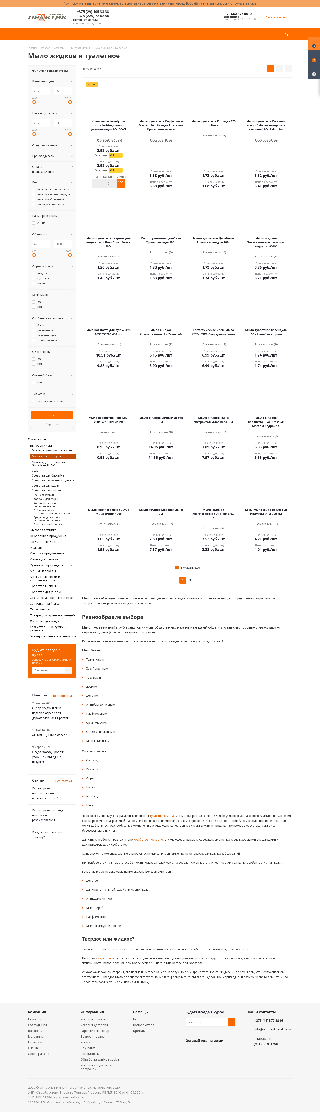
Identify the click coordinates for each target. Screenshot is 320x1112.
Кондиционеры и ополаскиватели (45, 504)
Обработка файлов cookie (100, 1059)
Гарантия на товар (95, 1031)
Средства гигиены (44, 586)
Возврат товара (93, 1036)
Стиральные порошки (48, 524)
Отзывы (34, 1048)
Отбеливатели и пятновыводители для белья (52, 511)
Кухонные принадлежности (51, 565)
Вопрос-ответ (143, 1025)
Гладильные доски (44, 541)
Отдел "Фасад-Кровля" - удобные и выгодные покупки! (49, 757)
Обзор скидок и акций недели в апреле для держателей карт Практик (50, 713)
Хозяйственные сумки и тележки (48, 628)
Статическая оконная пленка (51, 597)
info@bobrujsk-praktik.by (273, 1029)
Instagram (210, 1050)
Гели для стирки (44, 495)
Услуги (86, 1042)
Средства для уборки (46, 592)
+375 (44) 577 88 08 (237, 14)
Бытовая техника (43, 530)
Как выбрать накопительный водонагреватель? (45, 793)
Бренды (139, 1031)
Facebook (200, 1050)
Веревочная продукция (48, 536)
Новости (34, 1019)
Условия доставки (94, 1025)
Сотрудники (37, 1025)
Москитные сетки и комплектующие (45, 578)
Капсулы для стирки (46, 499)
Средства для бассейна (48, 475)
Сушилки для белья (45, 603)
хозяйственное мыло (148, 839)
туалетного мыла (161, 816)
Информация (92, 1012)
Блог (136, 1019)
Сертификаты (38, 1053)
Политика (35, 1042)
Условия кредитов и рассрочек (96, 1067)
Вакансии (35, 1031)
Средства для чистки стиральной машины (47, 518)
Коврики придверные (47, 553)
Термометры (40, 609)
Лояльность (90, 1053)
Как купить (89, 1048)
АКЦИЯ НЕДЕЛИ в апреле (49, 735)
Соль (35, 470)
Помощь (140, 1012)
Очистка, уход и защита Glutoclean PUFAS (48, 463)
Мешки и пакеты (43, 571)
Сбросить (52, 424)
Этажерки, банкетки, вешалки (53, 636)
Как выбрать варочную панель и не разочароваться (48, 815)
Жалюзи (36, 547)
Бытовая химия (41, 445)
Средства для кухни (45, 485)
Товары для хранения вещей (52, 615)
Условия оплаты (93, 1019)
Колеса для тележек (45, 559)
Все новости (62, 696)
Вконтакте (190, 1050)
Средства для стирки (46, 490)
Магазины (36, 1036)
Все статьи (63, 781)
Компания (37, 1012)
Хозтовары (37, 439)
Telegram (220, 1050)
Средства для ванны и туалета (53, 480)
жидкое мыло (106, 958)
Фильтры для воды (44, 621)
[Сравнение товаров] (314, 72)
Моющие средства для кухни (52, 450)
